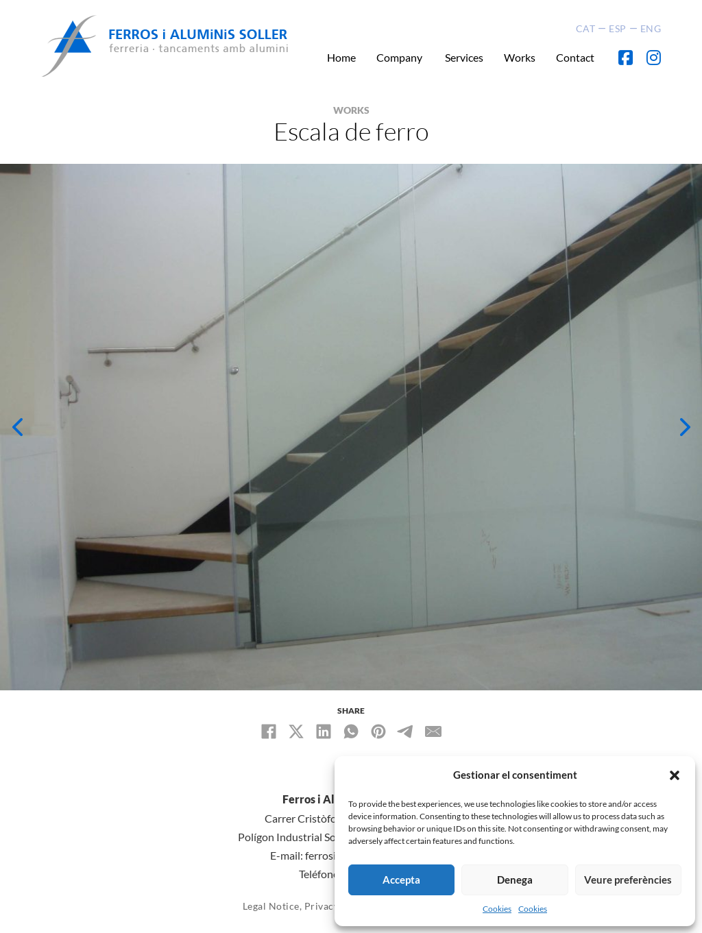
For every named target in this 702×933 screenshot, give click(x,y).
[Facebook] (268, 731)
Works (519, 57)
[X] (296, 731)
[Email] (433, 731)
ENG (651, 28)
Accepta (401, 879)
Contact (575, 57)
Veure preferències (628, 879)
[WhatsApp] (351, 731)
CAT (586, 28)
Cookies (497, 909)
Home (341, 57)
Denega (515, 879)
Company (400, 57)
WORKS (351, 110)
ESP (618, 28)
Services (464, 57)
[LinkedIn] (323, 731)
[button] (674, 775)
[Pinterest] (378, 731)
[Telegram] (406, 731)
